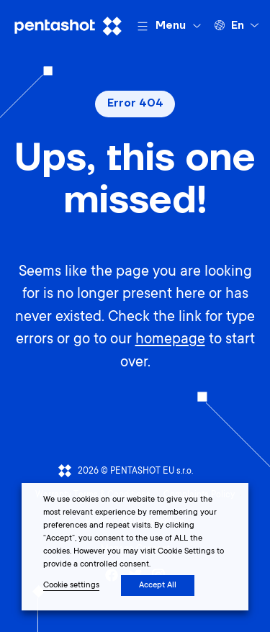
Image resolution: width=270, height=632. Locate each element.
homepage (170, 340)
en (237, 25)
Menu (171, 25)
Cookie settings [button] (71, 585)
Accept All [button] (157, 585)
